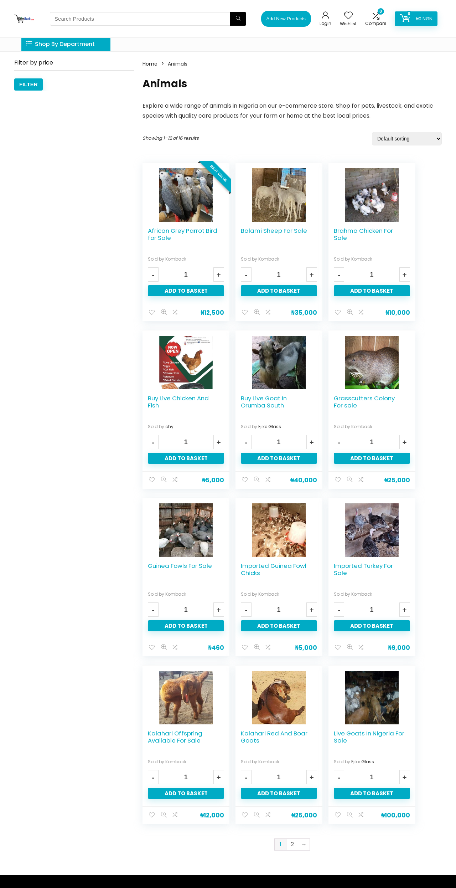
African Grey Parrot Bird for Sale (168, 237)
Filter (28, 84)
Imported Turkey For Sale (172, 569)
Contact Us (178, 764)
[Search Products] (238, 19)
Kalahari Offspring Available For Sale (250, 572)
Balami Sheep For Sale (250, 234)
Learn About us (182, 743)
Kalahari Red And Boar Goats (326, 569)
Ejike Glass (176, 427)
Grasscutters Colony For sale (246, 402)
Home (149, 63)
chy (398, 259)
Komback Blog (182, 818)
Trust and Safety (183, 786)
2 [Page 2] (292, 677)
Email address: (363, 762)
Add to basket (177, 290)
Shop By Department (60, 44)
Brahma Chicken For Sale (325, 234)
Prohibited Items (184, 797)
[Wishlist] (348, 16)
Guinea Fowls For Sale (325, 402)
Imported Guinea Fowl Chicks (402, 402)
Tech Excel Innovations (172, 867)
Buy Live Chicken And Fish (401, 234)
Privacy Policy (181, 775)
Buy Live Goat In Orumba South (171, 402)
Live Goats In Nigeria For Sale (400, 569)
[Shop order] (407, 138)
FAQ (170, 754)
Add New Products (286, 18)
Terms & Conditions (188, 807)
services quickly (43, 815)
